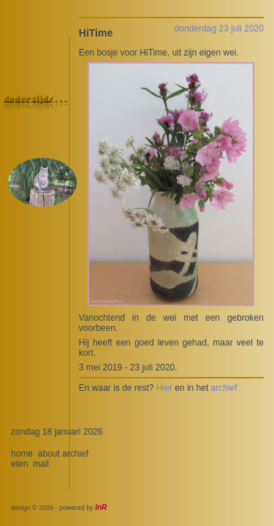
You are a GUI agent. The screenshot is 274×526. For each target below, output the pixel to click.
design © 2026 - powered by (59, 507)
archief (224, 388)
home (22, 454)
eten (19, 464)
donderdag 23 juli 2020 (219, 28)
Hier (164, 388)
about (49, 454)
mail (41, 464)
